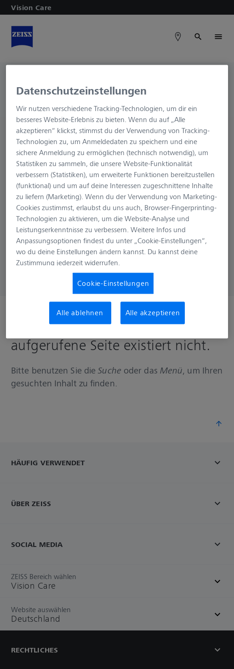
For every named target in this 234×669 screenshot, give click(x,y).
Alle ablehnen (80, 313)
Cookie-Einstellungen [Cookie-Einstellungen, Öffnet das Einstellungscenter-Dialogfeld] (113, 284)
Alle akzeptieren (153, 313)
